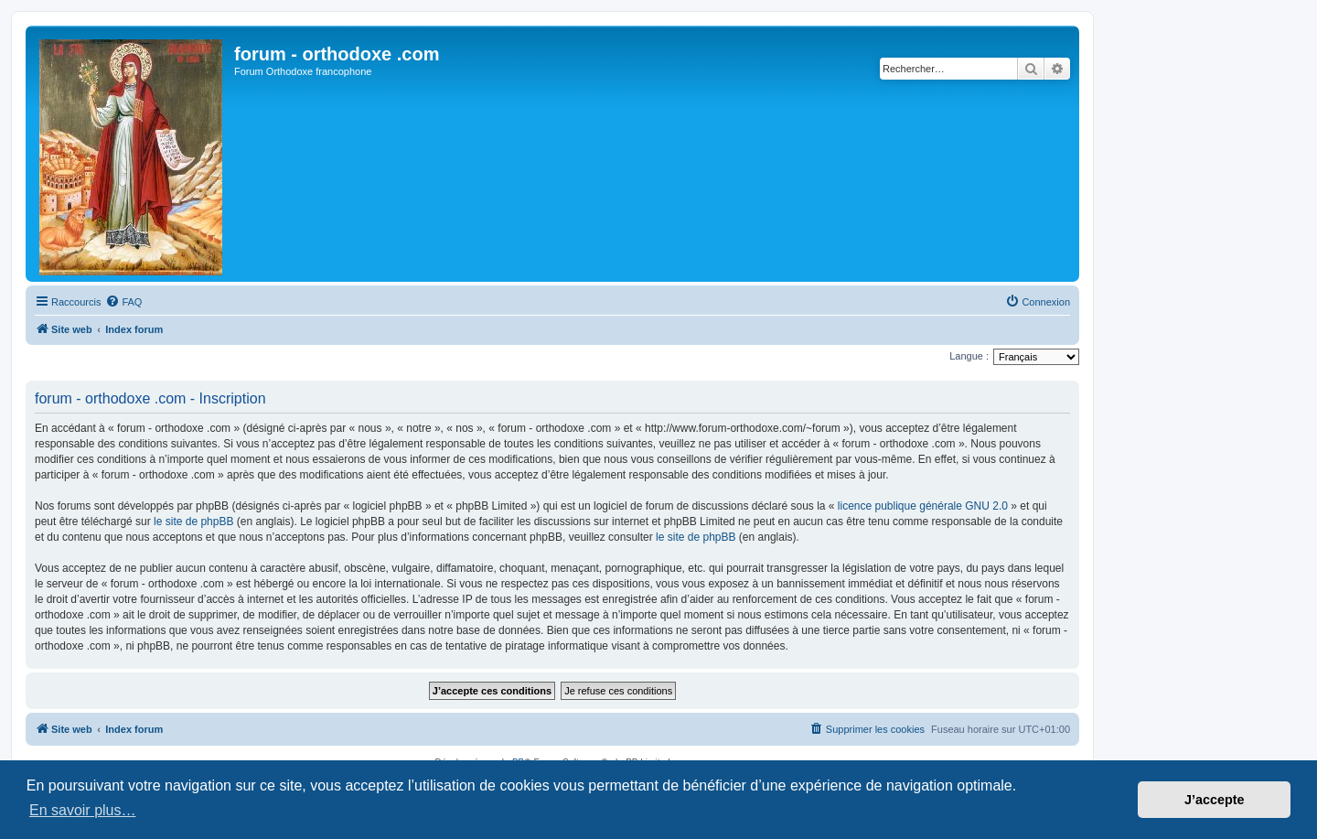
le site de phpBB (193, 521)
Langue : (969, 355)
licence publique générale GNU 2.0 (923, 506)
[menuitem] (123, 302)
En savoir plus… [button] (82, 810)
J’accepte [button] (1214, 799)
